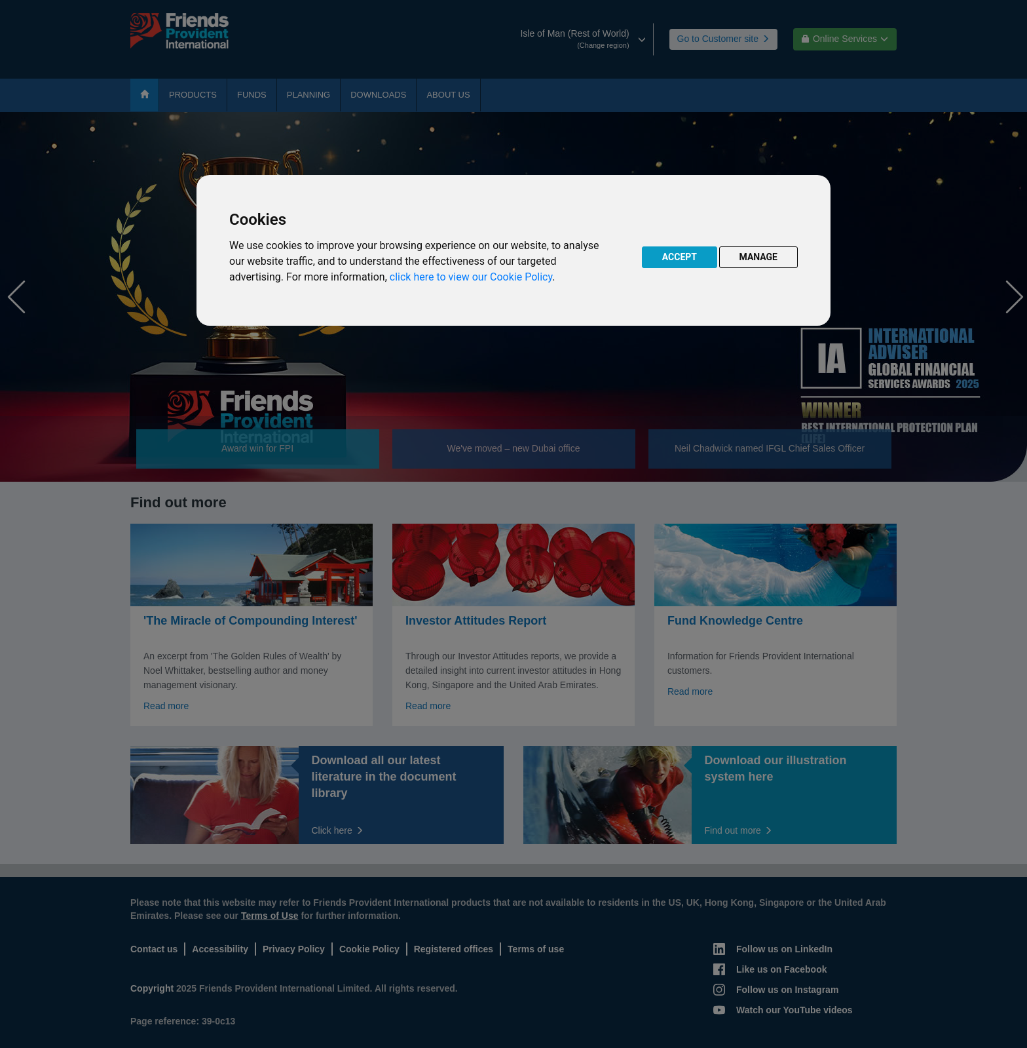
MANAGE (758, 257)
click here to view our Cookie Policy (471, 277)
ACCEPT (679, 257)
